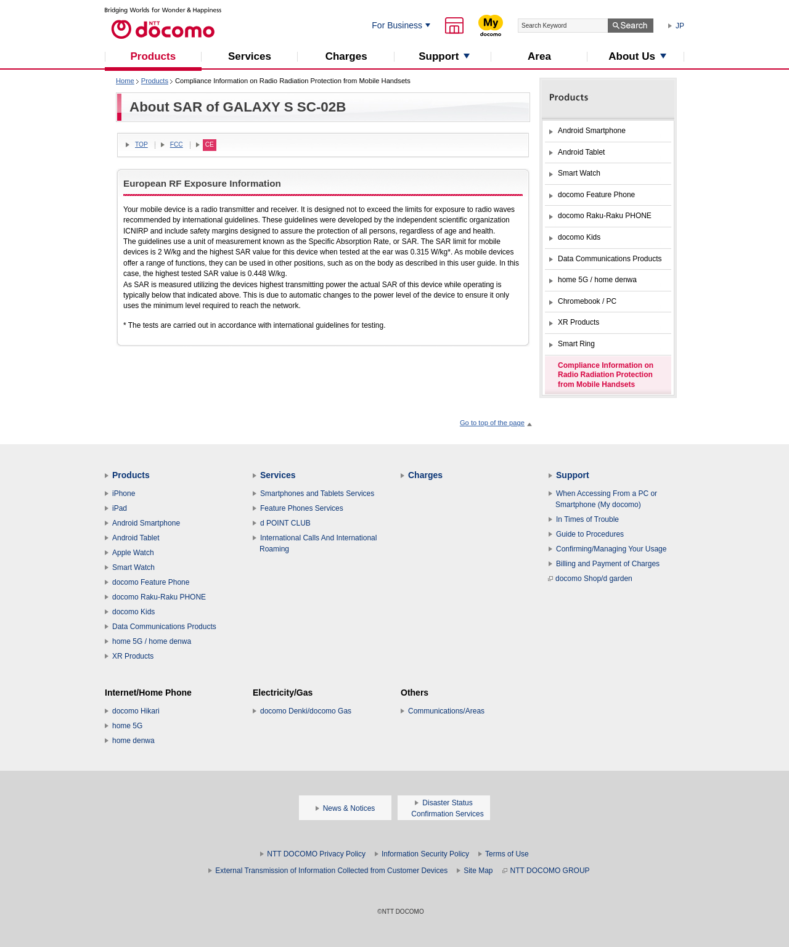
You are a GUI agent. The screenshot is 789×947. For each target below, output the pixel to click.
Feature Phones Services (301, 508)
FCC (176, 144)
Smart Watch (133, 567)
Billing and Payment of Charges (608, 563)
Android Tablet (136, 538)
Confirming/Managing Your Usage (611, 549)
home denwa (133, 740)
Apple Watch (133, 552)
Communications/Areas (446, 711)
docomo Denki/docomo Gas (305, 711)
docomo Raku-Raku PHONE (159, 597)
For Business (397, 25)
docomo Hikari (136, 711)
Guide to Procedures (590, 534)
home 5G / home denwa (151, 641)
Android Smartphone (146, 523)
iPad (119, 508)
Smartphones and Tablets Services (317, 493)
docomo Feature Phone (150, 582)
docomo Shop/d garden (590, 578)
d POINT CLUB (285, 523)
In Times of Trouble (587, 519)
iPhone (123, 493)
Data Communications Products (164, 626)
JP (680, 26)
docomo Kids (133, 612)
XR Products (132, 656)
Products (154, 80)
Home (125, 80)
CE (209, 144)
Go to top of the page (492, 422)
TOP (141, 144)
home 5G (127, 725)
